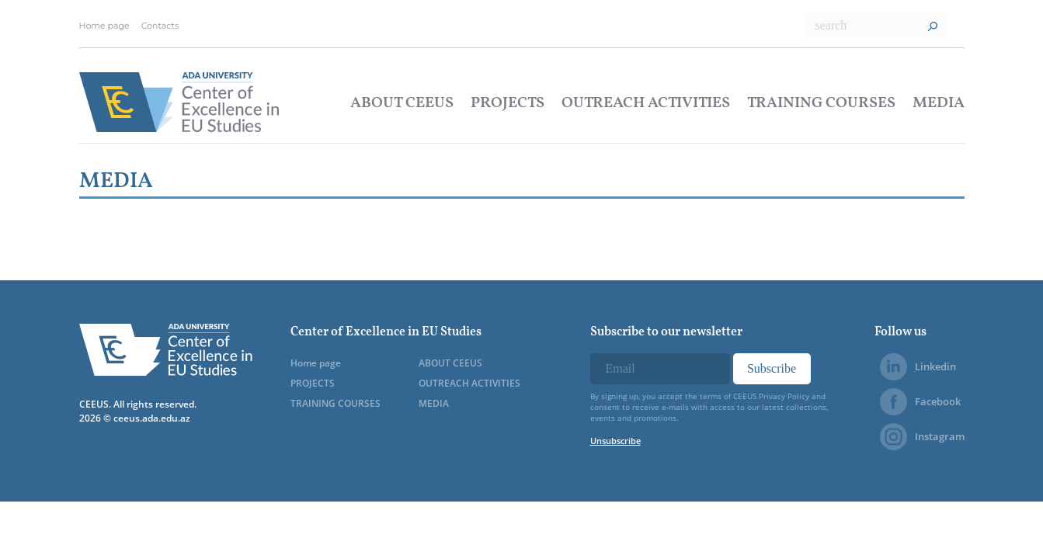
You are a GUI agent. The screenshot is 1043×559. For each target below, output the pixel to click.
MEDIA (939, 103)
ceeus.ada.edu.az (151, 418)
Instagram (922, 436)
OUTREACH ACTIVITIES (645, 103)
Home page (104, 25)
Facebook (920, 401)
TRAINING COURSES (821, 103)
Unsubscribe (615, 440)
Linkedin (918, 366)
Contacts (160, 25)
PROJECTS (507, 103)
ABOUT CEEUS (402, 103)
